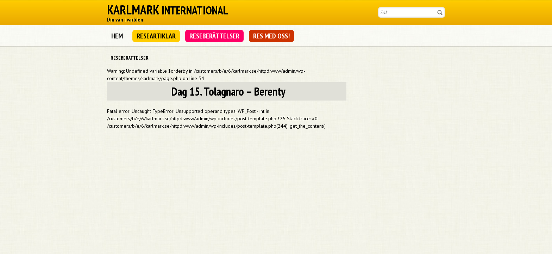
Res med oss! (271, 36)
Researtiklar (156, 36)
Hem (117, 36)
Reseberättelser (214, 36)
